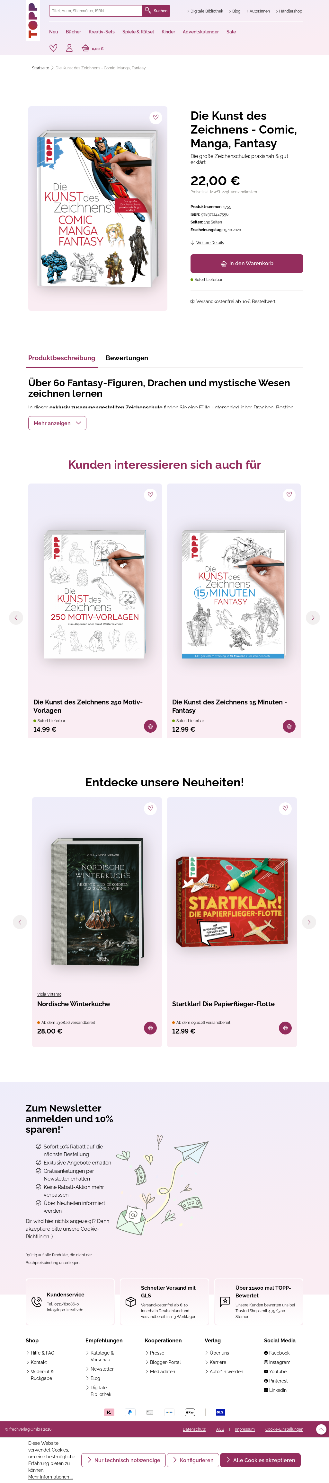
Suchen (156, 11)
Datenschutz (194, 1429)
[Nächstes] (313, 618)
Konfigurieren (196, 1460)
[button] (57, 423)
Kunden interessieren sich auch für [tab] (164, 464)
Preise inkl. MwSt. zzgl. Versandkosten (224, 192)
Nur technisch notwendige (126, 1460)
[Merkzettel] (53, 48)
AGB (220, 1429)
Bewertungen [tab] (127, 358)
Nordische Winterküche (73, 1004)
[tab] (62, 360)
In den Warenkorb (246, 263)
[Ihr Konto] (69, 49)
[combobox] (96, 11)
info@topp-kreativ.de (65, 1310)
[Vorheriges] (16, 618)
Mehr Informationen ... (50, 1476)
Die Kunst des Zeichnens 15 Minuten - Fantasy (229, 706)
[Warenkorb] (92, 49)
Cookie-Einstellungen (284, 1429)
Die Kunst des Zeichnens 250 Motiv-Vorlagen (88, 706)
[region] (96, 208)
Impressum (245, 1429)
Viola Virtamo (49, 994)
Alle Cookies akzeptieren (263, 1460)
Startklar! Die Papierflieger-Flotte (223, 1004)
